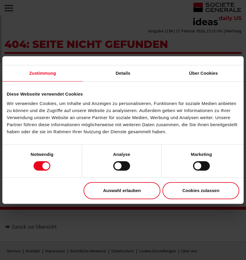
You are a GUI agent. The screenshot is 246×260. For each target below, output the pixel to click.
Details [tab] (123, 73)
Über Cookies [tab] (203, 73)
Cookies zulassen (201, 190)
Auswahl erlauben (122, 190)
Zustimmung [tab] (42, 73)
